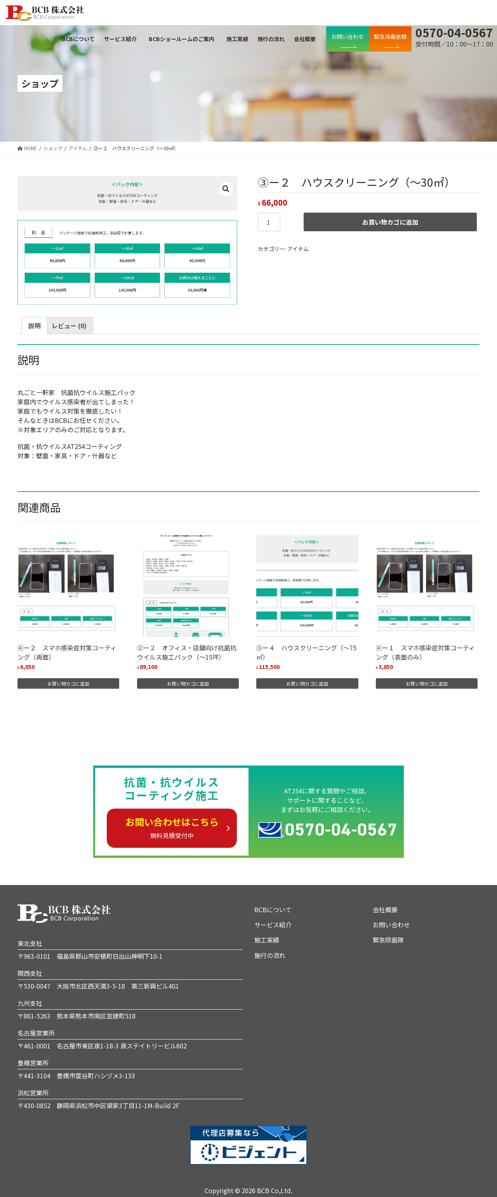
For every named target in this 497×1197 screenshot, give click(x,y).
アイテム (298, 249)
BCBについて (273, 909)
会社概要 (385, 909)
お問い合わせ (391, 924)
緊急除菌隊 (388, 939)
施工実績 (266, 939)
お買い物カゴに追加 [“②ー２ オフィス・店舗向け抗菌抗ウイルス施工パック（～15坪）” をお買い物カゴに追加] (188, 683)
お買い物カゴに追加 (390, 222)
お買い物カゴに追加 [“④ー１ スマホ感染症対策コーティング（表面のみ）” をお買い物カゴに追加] (427, 683)
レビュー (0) (69, 325)
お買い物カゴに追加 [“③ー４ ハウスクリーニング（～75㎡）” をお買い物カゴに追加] (307, 683)
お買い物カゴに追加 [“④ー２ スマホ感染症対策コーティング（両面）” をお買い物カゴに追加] (68, 683)
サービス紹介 (273, 924)
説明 (34, 325)
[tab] (34, 325)
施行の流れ (269, 955)
